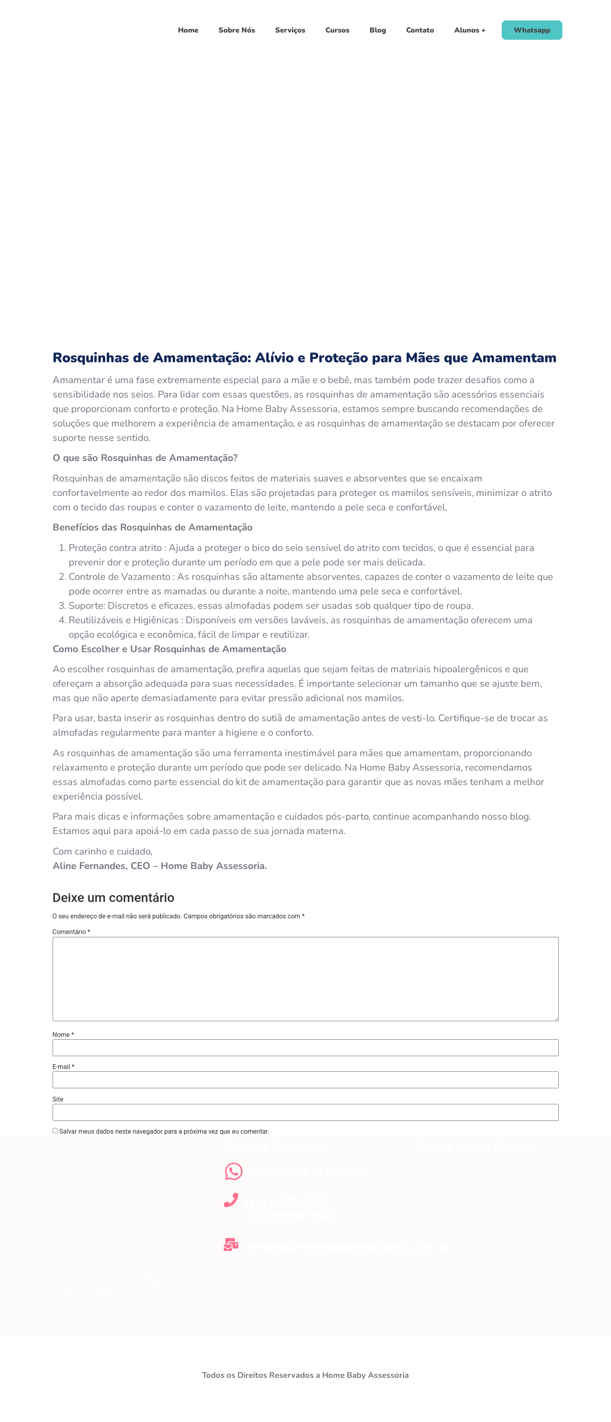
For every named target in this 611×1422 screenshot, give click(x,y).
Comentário (71, 932)
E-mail (64, 1067)
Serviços (290, 30)
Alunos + (470, 30)
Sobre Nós (237, 30)
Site (58, 1099)
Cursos (337, 30)
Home (188, 30)
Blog (378, 30)
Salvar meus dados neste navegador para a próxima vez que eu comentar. (164, 1131)
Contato (420, 30)
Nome (63, 1035)
